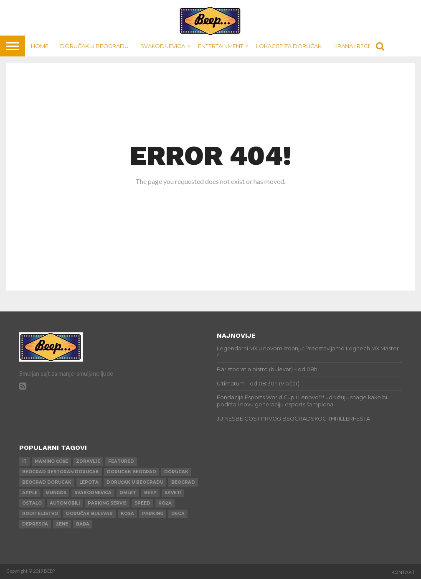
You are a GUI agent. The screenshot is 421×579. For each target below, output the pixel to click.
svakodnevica (93, 492)
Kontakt (403, 572)
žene (62, 524)
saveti (173, 492)
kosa (127, 513)
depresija (35, 524)
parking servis (107, 503)
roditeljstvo (40, 513)
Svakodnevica (162, 46)
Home (39, 46)
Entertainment (220, 46)
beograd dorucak (46, 482)
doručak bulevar (89, 513)
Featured (121, 461)
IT (24, 461)
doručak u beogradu (135, 482)
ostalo (32, 503)
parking (152, 513)
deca (178, 513)
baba (82, 524)
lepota (89, 482)
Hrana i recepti (356, 46)
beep (150, 492)
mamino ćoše (51, 461)
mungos (56, 492)
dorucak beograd (131, 471)
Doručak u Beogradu (94, 46)
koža (165, 503)
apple (30, 492)
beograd (183, 482)
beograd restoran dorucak (60, 471)
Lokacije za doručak (289, 46)
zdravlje (88, 461)
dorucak (176, 471)
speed (142, 503)
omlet (127, 492)
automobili (65, 503)
